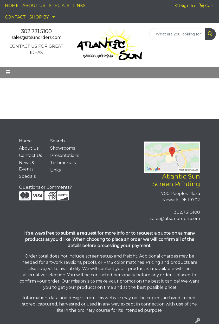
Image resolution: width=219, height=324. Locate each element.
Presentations (62, 155)
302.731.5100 (36, 31)
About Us (28, 148)
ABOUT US (33, 5)
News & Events (26, 166)
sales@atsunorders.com (36, 37)
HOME (12, 5)
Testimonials (62, 162)
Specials (27, 176)
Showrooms (62, 148)
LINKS (79, 5)
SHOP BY (39, 17)
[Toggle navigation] (8, 72)
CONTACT (15, 17)
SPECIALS (59, 5)
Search (57, 140)
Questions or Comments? (45, 187)
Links (55, 170)
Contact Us (30, 155)
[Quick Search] (177, 34)
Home (25, 140)
